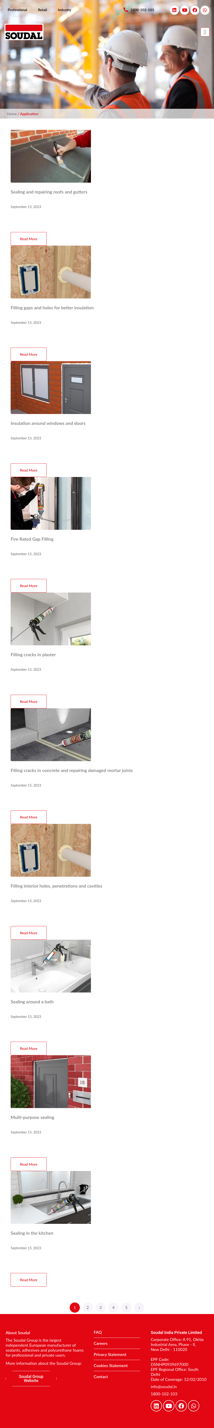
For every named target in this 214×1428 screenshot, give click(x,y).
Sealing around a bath (32, 1001)
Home (12, 113)
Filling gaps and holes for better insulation (52, 307)
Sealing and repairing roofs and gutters (49, 191)
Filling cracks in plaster (33, 654)
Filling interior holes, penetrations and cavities (56, 885)
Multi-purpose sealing (32, 1117)
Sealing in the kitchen (32, 1233)
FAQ (98, 1332)
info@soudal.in (164, 1386)
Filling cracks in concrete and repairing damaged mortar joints (72, 770)
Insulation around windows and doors (48, 423)
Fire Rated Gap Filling (32, 539)
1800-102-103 (164, 1393)
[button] (204, 32)
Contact (101, 1376)
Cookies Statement (111, 1365)
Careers (100, 1343)
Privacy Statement (110, 1354)
